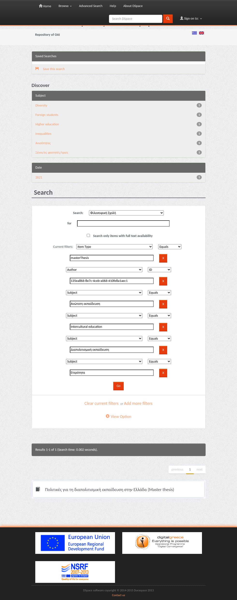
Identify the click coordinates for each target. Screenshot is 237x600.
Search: (78, 213)
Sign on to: (191, 18)
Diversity (41, 105)
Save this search (50, 69)
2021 (39, 177)
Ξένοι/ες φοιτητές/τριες (52, 152)
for (69, 223)
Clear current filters (102, 403)
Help (113, 6)
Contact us (118, 595)
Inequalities (43, 134)
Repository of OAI (47, 35)
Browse (65, 6)
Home (45, 6)
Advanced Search (90, 6)
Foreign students (47, 115)
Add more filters (138, 403)
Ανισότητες (43, 143)
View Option (118, 416)
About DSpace (133, 6)
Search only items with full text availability (119, 236)
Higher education (47, 124)
